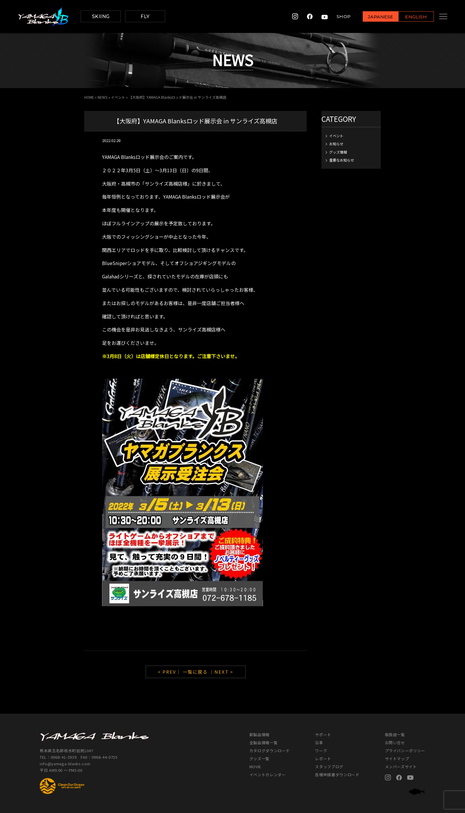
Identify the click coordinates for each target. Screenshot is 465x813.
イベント (118, 97)
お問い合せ (395, 742)
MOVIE (255, 766)
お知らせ (336, 143)
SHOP (338, 16)
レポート (323, 758)
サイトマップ (397, 758)
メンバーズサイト (401, 766)
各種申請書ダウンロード (337, 774)
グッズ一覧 (259, 758)
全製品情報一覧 (263, 742)
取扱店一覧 (395, 734)
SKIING (101, 16)
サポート (323, 734)
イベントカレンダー (267, 774)
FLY (145, 16)
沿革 (319, 742)
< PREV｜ (170, 672)
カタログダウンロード (269, 750)
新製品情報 (259, 734)
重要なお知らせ (341, 159)
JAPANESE (374, 17)
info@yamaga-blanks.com (65, 763)
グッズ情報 (338, 151)
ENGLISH (410, 17)
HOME (89, 97)
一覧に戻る (195, 672)
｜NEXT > (221, 672)
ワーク (321, 750)
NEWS (102, 97)
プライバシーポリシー (405, 750)
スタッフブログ (329, 766)
